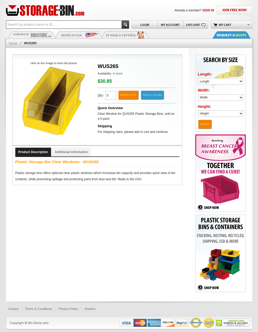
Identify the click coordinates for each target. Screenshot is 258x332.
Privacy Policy (68, 309)
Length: (205, 74)
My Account (170, 24)
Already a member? (194, 10)
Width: (204, 90)
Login (144, 24)
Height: (204, 106)
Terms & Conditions (38, 309)
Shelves (90, 309)
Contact (13, 309)
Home (13, 43)
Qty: (101, 95)
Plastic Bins (32, 35)
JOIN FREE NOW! (234, 10)
